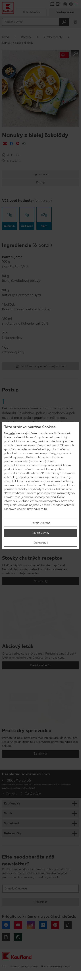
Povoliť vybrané (40, 523)
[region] (40, 485)
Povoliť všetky (40, 533)
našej (12, 433)
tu (45, 509)
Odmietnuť (41, 542)
